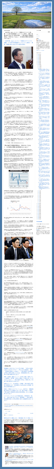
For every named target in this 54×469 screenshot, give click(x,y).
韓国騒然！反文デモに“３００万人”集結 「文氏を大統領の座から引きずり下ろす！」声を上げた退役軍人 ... (44, 172)
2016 (38, 206)
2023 (38, 58)
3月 (39, 199)
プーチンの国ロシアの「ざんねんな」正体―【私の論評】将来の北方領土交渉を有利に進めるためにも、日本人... (43, 180)
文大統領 (9, 406)
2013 (38, 210)
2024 (38, 57)
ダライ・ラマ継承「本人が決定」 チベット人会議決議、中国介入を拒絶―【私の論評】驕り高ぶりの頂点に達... (43, 168)
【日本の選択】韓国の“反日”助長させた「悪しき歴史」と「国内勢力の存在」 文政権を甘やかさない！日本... (44, 78)
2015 (38, 207)
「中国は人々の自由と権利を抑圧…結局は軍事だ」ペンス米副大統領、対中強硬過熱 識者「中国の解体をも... (43, 94)
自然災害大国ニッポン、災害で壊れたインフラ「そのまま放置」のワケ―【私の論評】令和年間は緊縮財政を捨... (43, 141)
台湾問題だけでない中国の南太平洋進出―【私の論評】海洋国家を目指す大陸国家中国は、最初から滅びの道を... (43, 164)
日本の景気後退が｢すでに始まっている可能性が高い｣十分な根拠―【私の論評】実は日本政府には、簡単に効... (44, 148)
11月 (39, 66)
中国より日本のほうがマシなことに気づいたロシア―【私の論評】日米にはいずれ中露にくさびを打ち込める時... (43, 156)
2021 (38, 61)
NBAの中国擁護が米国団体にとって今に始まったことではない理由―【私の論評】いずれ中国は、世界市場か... (43, 109)
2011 (38, 213)
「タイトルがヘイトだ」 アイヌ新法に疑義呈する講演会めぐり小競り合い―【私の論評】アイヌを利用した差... (43, 152)
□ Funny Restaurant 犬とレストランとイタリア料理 (22, 4)
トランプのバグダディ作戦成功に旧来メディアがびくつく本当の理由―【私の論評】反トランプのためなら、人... (43, 74)
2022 (38, 59)
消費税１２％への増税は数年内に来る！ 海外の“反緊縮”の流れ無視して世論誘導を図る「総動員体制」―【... (44, 133)
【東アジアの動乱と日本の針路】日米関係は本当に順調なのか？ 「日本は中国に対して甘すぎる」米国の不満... (43, 137)
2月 (39, 200)
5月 (39, 196)
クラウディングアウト (19, 339)
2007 (38, 218)
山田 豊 (38, 39)
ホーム (19, 413)
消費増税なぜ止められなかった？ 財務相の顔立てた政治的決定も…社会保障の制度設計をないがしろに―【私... (43, 188)
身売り (24, 405)
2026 (38, 54)
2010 (38, 214)
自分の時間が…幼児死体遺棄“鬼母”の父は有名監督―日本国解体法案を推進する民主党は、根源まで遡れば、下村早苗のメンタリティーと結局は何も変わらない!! (21, 447)
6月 (39, 195)
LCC (7, 405)
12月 (39, 65)
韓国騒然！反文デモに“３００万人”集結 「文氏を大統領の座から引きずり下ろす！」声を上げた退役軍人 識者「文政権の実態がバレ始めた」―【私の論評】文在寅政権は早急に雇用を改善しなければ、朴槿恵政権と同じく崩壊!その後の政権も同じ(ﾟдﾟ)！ (18, 371)
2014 (38, 209)
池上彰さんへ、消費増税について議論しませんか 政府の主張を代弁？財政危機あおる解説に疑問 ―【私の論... (44, 160)
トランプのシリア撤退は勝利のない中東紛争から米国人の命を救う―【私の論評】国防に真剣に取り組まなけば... (43, 97)
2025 (38, 55)
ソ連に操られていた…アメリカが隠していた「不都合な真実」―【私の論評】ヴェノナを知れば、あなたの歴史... (43, 117)
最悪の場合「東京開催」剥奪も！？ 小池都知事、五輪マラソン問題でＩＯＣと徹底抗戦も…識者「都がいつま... (44, 70)
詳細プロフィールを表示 (40, 50)
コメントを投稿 (7, 411)
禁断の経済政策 (20, 405)
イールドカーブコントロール (19, 352)
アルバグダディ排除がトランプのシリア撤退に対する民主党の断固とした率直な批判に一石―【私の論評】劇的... (43, 82)
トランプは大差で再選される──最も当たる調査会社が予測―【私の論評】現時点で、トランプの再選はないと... (44, 125)
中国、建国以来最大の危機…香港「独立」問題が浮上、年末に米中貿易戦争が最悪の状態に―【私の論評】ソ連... (43, 184)
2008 (38, 217)
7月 (39, 193)
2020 (38, 62)
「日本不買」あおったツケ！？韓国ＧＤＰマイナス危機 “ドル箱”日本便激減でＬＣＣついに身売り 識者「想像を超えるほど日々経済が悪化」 (18, 42)
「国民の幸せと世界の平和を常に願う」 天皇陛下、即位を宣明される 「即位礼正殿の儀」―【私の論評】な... (43, 105)
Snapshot (37, 229)
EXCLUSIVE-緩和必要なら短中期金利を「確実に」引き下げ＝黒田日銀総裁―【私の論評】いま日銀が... (43, 113)
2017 (38, 205)
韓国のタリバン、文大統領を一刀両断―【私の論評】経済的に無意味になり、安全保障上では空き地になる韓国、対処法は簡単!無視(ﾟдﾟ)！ (18, 385)
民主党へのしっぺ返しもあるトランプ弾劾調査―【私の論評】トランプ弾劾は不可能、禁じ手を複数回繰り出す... (43, 145)
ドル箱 (9, 405)
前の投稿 (31, 413)
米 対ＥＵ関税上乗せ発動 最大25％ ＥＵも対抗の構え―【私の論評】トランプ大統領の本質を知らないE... (43, 121)
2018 (38, 203)
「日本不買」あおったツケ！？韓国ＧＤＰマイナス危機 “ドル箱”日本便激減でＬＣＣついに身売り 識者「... (44, 90)
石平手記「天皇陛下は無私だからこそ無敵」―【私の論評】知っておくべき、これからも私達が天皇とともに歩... (43, 101)
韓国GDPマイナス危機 (14, 405)
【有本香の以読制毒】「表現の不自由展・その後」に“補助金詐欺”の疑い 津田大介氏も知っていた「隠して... (44, 176)
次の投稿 (5, 413)
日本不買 (31, 405)
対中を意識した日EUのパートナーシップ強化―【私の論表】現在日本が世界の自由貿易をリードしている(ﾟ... (44, 129)
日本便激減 (6, 406)
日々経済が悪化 (27, 405)
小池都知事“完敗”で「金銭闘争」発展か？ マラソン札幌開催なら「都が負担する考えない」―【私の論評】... (44, 86)
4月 (39, 197)
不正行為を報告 (39, 221)
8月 (39, 192)
